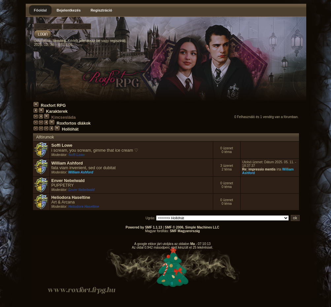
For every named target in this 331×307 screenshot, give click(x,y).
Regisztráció (101, 10)
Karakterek (57, 111)
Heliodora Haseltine (70, 197)
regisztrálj (117, 41)
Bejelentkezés (69, 10)
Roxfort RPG (53, 105)
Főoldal (40, 10)
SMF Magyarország (185, 231)
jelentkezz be (89, 41)
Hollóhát (70, 129)
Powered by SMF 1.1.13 (144, 227)
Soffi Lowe (62, 145)
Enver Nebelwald (68, 180)
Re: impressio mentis (259, 169)
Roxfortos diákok (74, 123)
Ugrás (150, 218)
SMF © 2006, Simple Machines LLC (192, 227)
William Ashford (67, 163)
